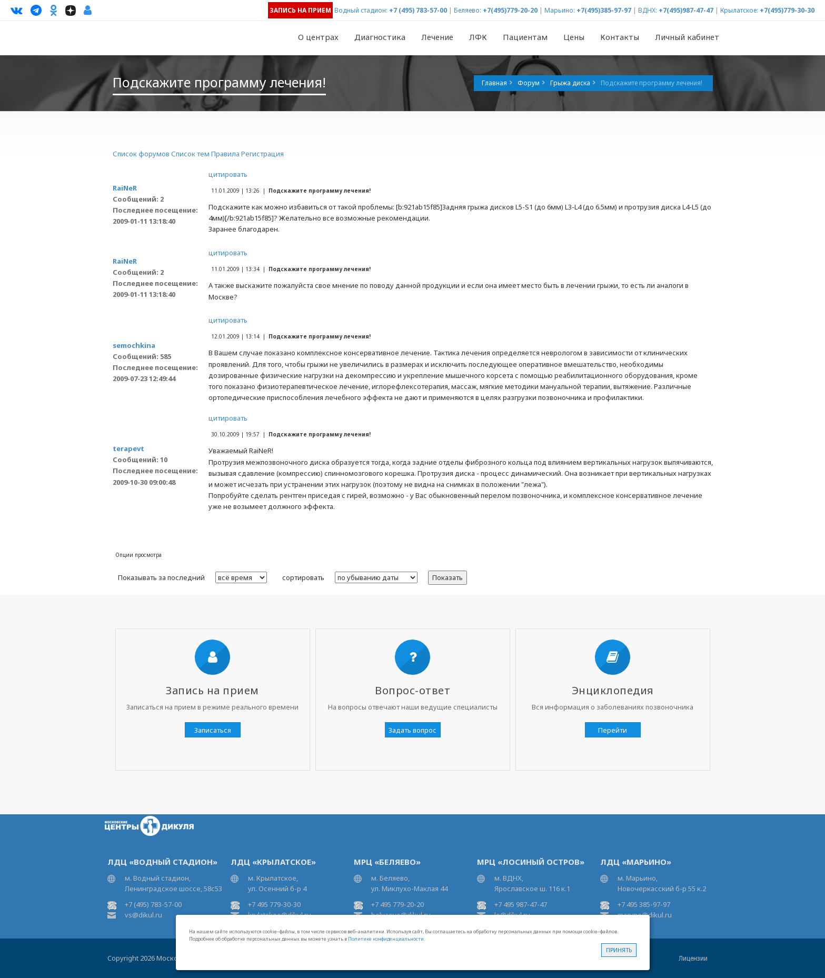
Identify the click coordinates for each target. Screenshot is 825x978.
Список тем (190, 153)
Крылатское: (739, 10)
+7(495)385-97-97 (603, 10)
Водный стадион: (360, 10)
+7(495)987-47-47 (686, 10)
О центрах (318, 37)
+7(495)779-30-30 (787, 10)
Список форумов (141, 153)
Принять (619, 950)
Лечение (437, 37)
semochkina (134, 345)
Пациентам (525, 37)
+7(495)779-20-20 (510, 10)
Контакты (619, 37)
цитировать (227, 174)
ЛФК (478, 37)
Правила (225, 153)
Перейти (612, 730)
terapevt (128, 448)
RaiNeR (125, 188)
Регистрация (262, 153)
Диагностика (379, 37)
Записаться (212, 730)
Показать (447, 577)
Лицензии (693, 958)
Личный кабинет (687, 37)
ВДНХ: (647, 10)
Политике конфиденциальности (386, 938)
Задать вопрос (412, 730)
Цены (573, 37)
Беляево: (467, 10)
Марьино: (559, 10)
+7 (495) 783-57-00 (418, 10)
